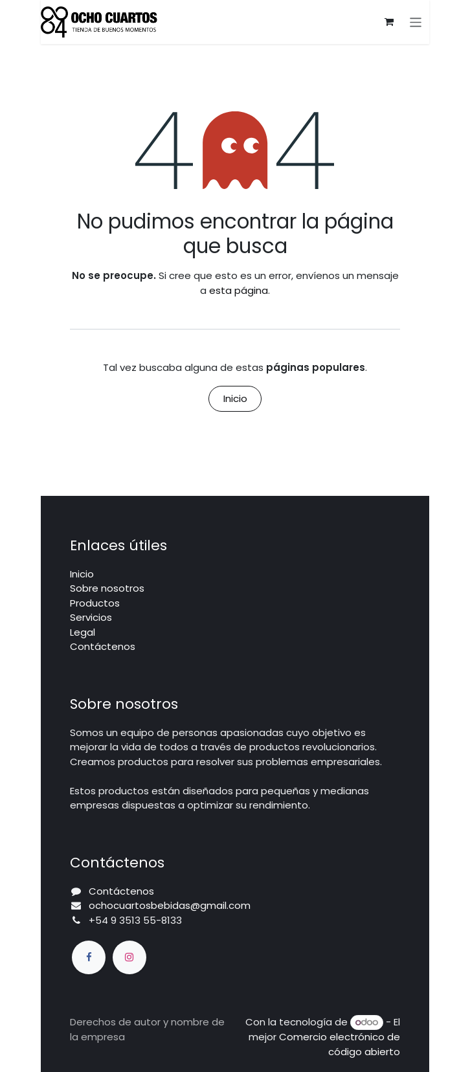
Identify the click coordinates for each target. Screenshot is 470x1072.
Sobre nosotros (107, 588)
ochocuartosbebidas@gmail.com (170, 905)
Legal (82, 632)
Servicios (91, 617)
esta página (238, 290)
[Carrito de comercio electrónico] (389, 22)
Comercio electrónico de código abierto (339, 1044)
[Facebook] (89, 957)
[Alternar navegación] (416, 22)
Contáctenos (102, 646)
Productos (95, 603)
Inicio (235, 398)
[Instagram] (129, 957)
